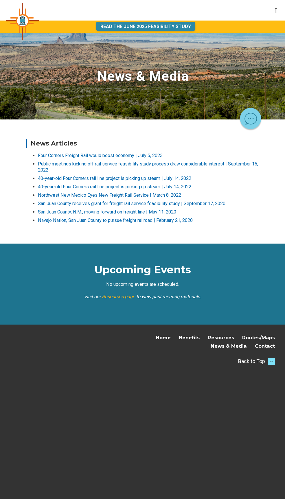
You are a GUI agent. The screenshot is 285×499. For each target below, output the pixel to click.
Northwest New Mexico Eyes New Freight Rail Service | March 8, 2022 (109, 195)
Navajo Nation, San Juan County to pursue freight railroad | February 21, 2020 (115, 220)
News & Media (229, 346)
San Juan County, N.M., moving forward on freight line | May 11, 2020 (107, 212)
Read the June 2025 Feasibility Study (145, 26)
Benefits (189, 337)
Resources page (118, 296)
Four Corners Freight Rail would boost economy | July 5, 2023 (100, 155)
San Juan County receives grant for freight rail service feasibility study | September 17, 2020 (131, 203)
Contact (265, 346)
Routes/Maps (258, 337)
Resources (221, 337)
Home (163, 337)
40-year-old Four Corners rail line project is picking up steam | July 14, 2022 (114, 178)
